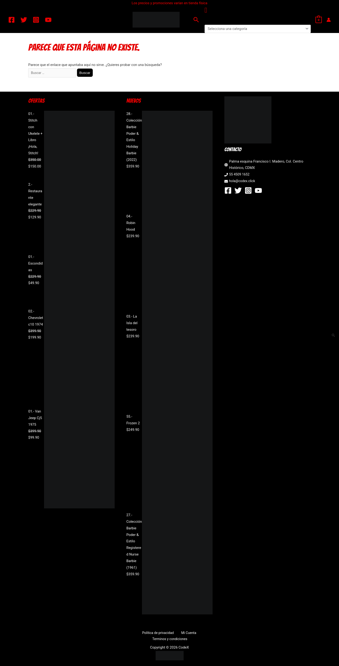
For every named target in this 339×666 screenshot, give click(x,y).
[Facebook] (11, 19)
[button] (196, 19)
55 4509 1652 (240, 175)
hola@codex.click (243, 182)
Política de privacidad (139, 633)
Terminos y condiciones (197, 633)
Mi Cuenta (168, 633)
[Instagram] (36, 19)
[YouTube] (48, 19)
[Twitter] (23, 19)
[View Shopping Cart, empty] (318, 20)
